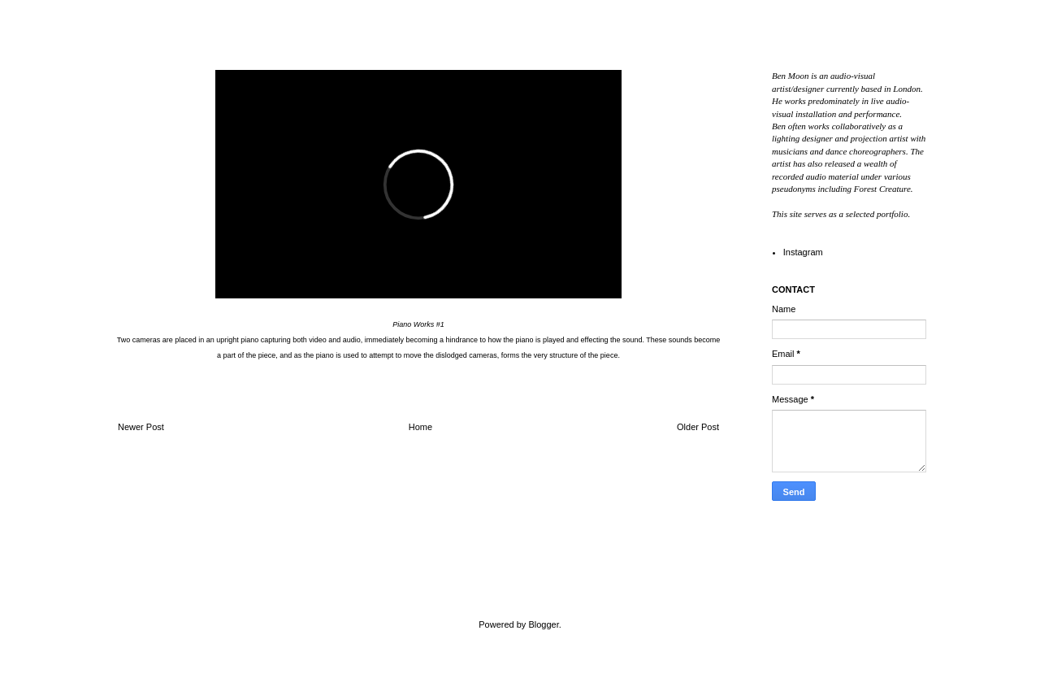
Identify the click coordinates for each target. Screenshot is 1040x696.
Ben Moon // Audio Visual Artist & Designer (206, 588)
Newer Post (141, 427)
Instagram (803, 252)
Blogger (543, 624)
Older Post (698, 427)
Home (420, 427)
